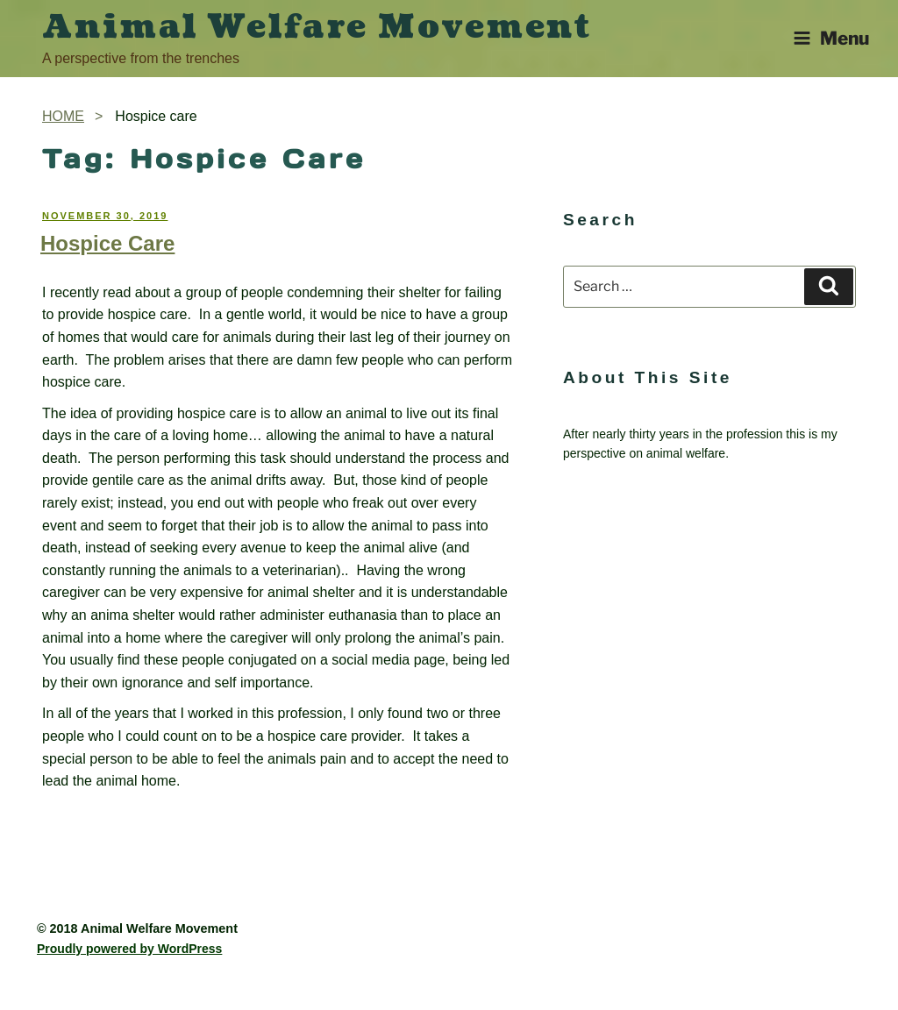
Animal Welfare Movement (317, 27)
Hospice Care (107, 243)
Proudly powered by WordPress (129, 949)
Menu (831, 38)
